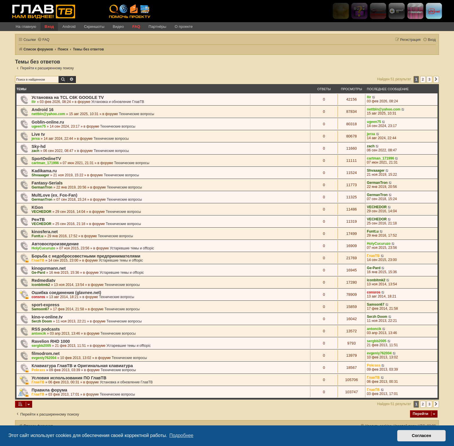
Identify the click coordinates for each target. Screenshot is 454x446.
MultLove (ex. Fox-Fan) (54, 195)
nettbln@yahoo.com (48, 114)
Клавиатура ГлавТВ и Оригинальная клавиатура (82, 365)
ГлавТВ (38, 260)
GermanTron (42, 187)
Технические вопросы (136, 114)
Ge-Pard (38, 273)
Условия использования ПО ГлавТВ (69, 378)
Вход (49, 26)
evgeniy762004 (44, 358)
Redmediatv (43, 280)
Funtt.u (37, 236)
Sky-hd (38, 146)
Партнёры (157, 26)
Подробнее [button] (181, 435)
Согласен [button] (421, 435)
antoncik (39, 333)
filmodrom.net (46, 353)
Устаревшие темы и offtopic (132, 248)
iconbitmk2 (41, 285)
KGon (37, 207)
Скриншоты (94, 26)
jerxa (36, 139)
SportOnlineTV (46, 158)
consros (38, 297)
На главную (26, 26)
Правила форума (49, 390)
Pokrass (38, 370)
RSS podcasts (46, 329)
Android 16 (43, 109)
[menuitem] (43, 40)
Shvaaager (40, 175)
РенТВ (38, 219)
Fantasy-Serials (47, 183)
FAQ (136, 26)
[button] (436, 79)
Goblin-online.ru (48, 122)
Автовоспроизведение (55, 244)
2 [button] (423, 79)
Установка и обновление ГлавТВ (117, 102)
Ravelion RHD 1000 (51, 341)
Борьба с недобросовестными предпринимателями (86, 256)
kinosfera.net (45, 231)
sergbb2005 (41, 346)
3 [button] (429, 79)
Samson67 (40, 309)
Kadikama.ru (44, 170)
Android (68, 26)
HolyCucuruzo (43, 248)
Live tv (38, 134)
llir (34, 102)
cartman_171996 (45, 163)
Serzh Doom (42, 321)
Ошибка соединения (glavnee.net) (66, 292)
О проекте (184, 26)
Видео (118, 26)
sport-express (45, 304)
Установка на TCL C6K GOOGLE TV (68, 97)
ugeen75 (39, 126)
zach (35, 151)
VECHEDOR (42, 212)
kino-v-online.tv (47, 317)
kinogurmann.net (49, 268)
